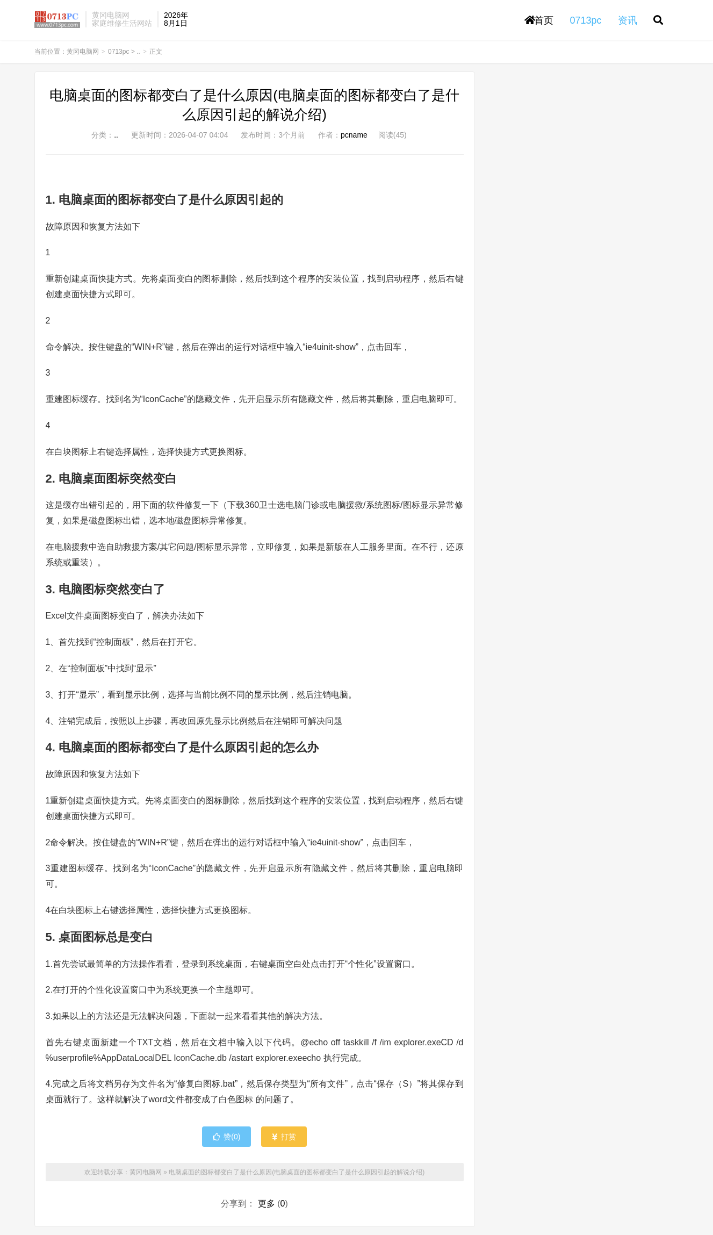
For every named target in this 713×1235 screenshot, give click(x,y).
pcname (354, 135)
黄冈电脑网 (57, 19)
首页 (538, 20)
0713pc (118, 51)
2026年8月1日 (176, 19)
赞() (226, 1136)
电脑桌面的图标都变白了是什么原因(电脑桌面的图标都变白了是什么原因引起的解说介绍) (296, 1172)
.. (138, 51)
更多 (266, 1203)
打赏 (284, 1136)
